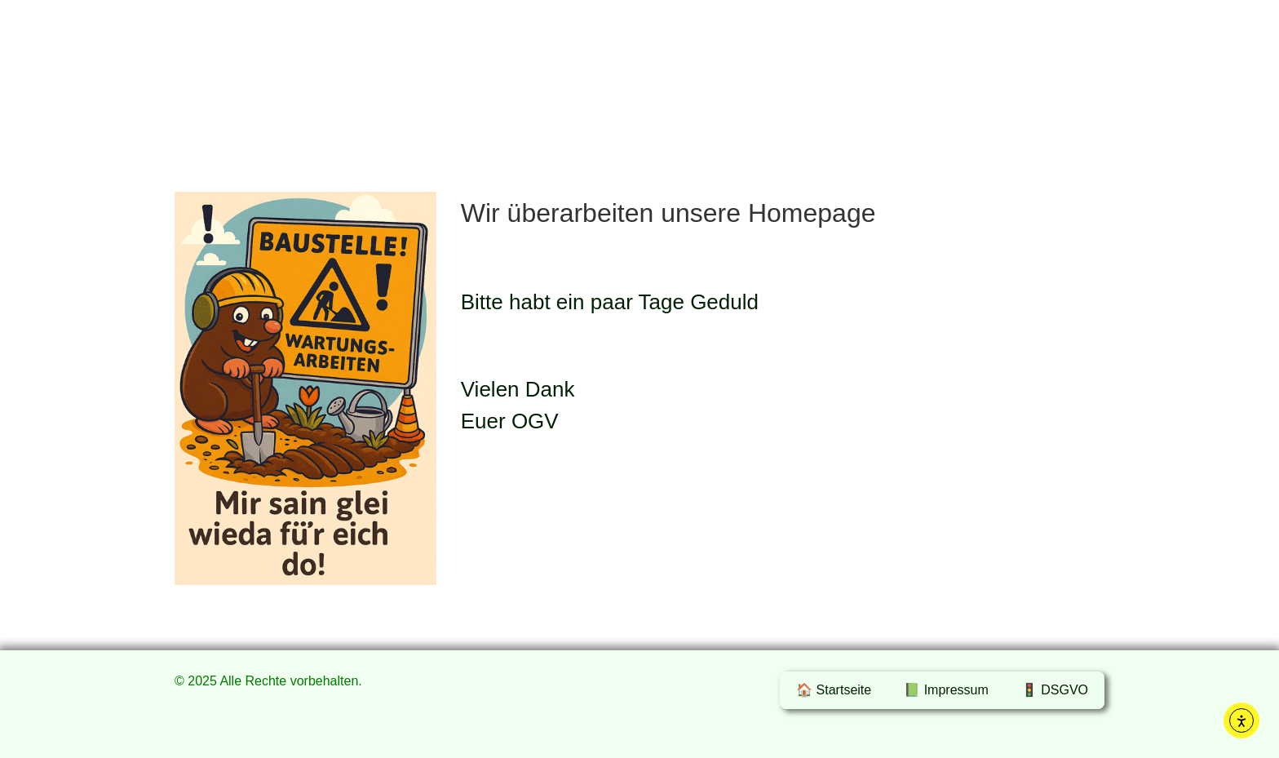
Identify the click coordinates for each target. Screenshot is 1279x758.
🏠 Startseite (833, 690)
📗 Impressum (946, 690)
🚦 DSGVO (1054, 690)
